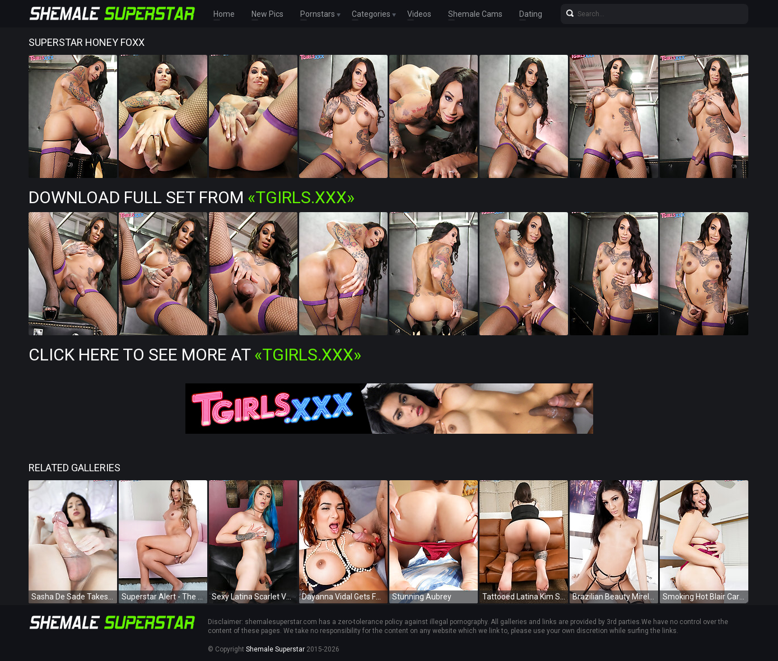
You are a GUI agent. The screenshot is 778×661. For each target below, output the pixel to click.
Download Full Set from (192, 197)
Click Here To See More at (195, 354)
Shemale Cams (475, 14)
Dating (530, 14)
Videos (419, 14)
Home (224, 14)
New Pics (267, 14)
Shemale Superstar (275, 649)
